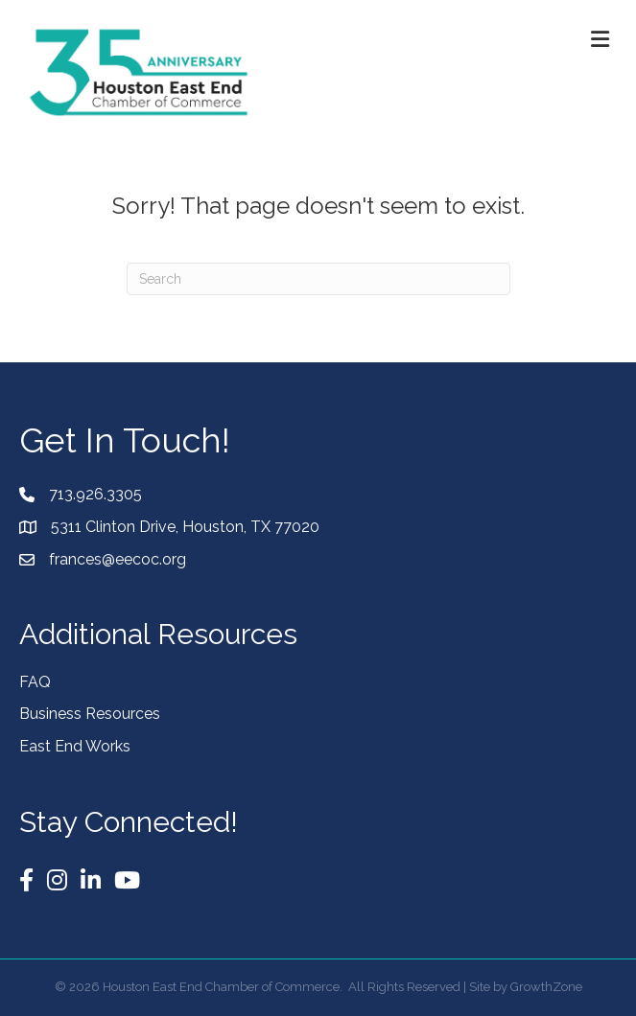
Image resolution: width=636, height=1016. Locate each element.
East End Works (74, 746)
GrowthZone (546, 987)
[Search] (318, 279)
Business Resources (89, 713)
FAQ (35, 682)
